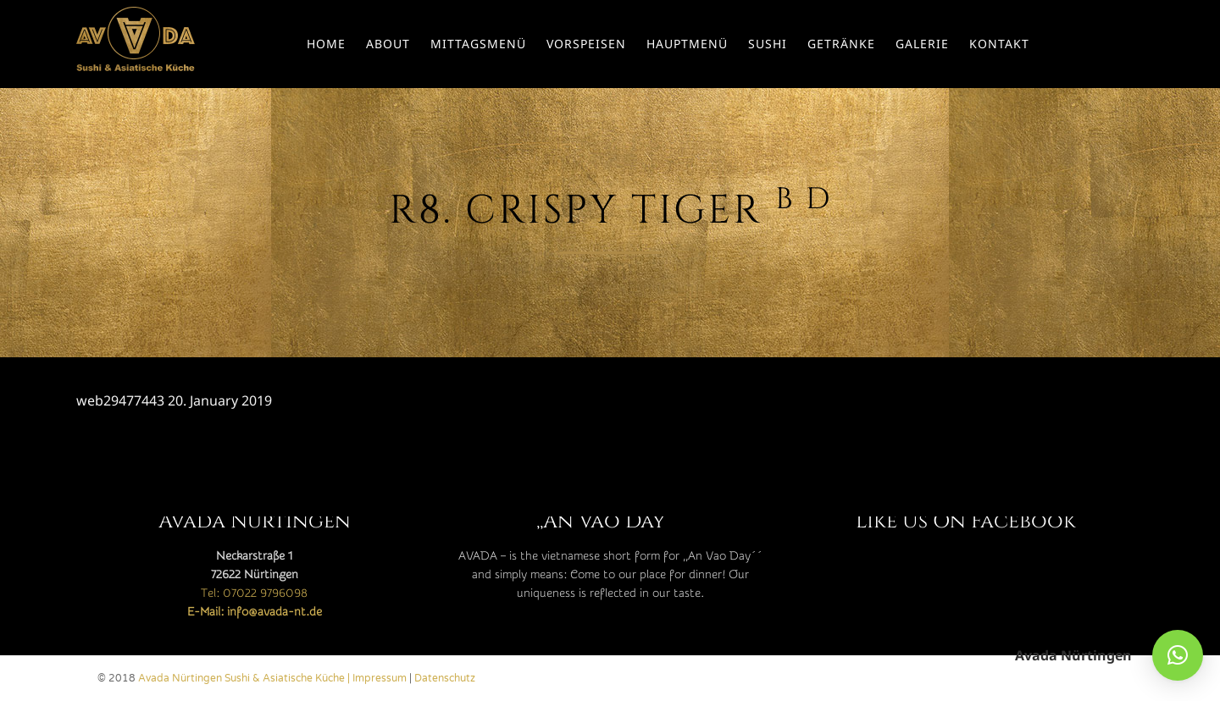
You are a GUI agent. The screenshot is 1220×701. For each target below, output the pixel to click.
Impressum (379, 678)
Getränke (841, 44)
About (388, 44)
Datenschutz (444, 678)
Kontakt (999, 44)
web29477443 (120, 400)
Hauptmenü (687, 44)
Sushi (767, 44)
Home (326, 44)
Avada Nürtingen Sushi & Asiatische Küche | (245, 678)
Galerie (922, 44)
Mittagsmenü (478, 44)
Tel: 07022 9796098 (254, 593)
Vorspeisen (586, 44)
